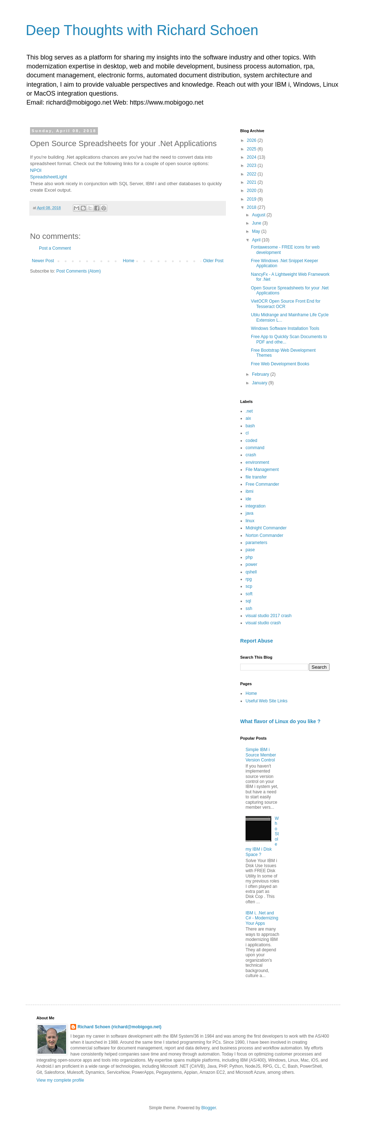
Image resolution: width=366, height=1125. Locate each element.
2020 (252, 190)
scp (249, 586)
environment (257, 462)
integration (256, 506)
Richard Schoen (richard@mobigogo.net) (119, 1026)
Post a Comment (55, 248)
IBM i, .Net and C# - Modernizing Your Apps (262, 918)
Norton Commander (264, 535)
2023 (252, 165)
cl (247, 433)
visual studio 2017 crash (269, 615)
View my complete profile (60, 1080)
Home (128, 260)
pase (250, 549)
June (257, 223)
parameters (256, 542)
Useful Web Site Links (266, 700)
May (256, 231)
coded (251, 440)
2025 (252, 149)
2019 (252, 199)
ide (248, 498)
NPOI (35, 170)
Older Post (213, 260)
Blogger (208, 1107)
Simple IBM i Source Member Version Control (261, 755)
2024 (252, 157)
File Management (262, 469)
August (259, 214)
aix (248, 418)
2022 (252, 174)
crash (251, 454)
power (251, 564)
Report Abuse (256, 641)
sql (248, 601)
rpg (249, 579)
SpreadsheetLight (48, 176)
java (249, 513)
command (255, 447)
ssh (249, 608)
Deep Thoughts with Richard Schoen (142, 30)
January (260, 382)
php (249, 557)
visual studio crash (263, 622)
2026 (252, 140)
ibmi (249, 491)
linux (250, 520)
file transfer (256, 477)
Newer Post (43, 260)
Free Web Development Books (280, 363)
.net (249, 411)
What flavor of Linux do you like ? (280, 721)
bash (250, 425)
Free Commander (262, 484)
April (257, 239)
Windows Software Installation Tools (285, 328)
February (261, 374)
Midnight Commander (266, 527)
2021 (252, 182)
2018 (252, 207)
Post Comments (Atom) (78, 271)
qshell (251, 571)
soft (249, 593)
